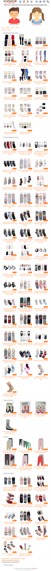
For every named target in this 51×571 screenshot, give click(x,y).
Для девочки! (37, 16)
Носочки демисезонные (10, 137)
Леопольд (34, 568)
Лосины (5, 436)
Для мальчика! (14, 16)
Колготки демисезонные (10, 33)
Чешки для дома (8, 400)
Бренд (16, 27)
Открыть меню (8, 565)
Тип (2, 27)
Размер (7, 27)
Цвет (12, 27)
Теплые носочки (8, 473)
